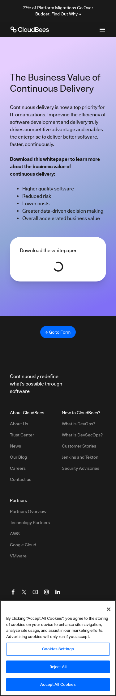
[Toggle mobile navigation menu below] (102, 29)
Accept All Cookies (57, 684)
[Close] (108, 609)
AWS (15, 533)
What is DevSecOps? (82, 434)
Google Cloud (23, 544)
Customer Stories (79, 446)
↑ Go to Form (58, 332)
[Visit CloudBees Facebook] (13, 592)
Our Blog (18, 457)
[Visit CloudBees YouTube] (35, 592)
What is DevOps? (78, 423)
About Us (19, 423)
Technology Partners (30, 522)
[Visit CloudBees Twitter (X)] (24, 592)
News (15, 446)
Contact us (20, 479)
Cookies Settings (58, 648)
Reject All (58, 666)
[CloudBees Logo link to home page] (29, 30)
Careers (18, 468)
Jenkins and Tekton (80, 457)
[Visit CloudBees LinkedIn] (57, 592)
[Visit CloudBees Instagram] (46, 592)
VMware (18, 555)
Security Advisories (80, 468)
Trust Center (22, 434)
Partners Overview (28, 511)
